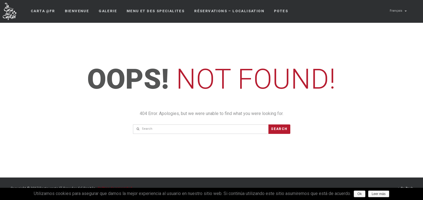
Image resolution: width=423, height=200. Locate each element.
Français (396, 10)
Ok (359, 194)
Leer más (379, 194)
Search (279, 129)
